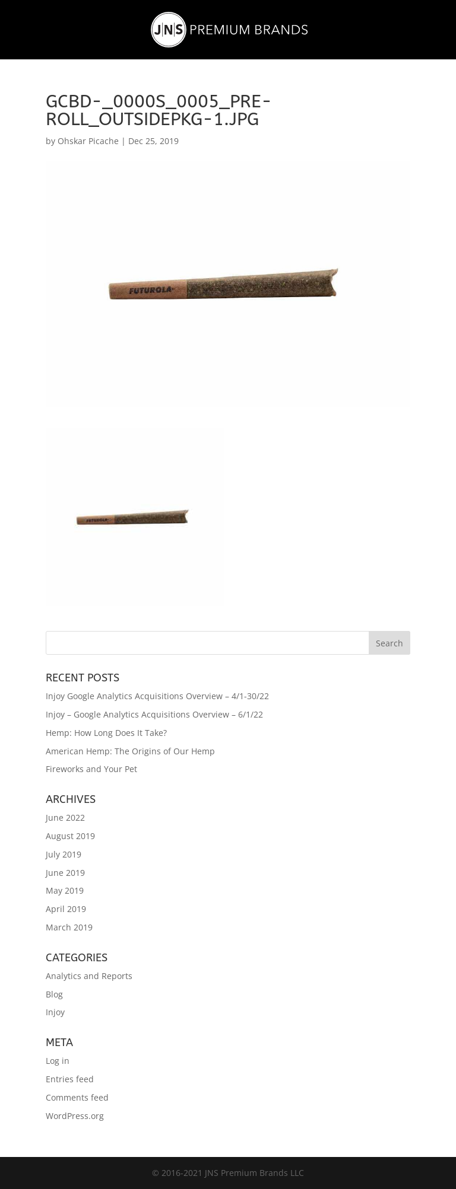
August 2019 (70, 835)
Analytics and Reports (89, 975)
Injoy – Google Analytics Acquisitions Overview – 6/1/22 (154, 714)
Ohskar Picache (88, 140)
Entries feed (70, 1079)
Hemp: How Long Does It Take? (106, 732)
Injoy (55, 1012)
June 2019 (65, 872)
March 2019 (69, 927)
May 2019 (65, 890)
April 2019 (66, 908)
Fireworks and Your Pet (91, 768)
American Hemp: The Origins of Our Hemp (130, 751)
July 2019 (63, 854)
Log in (57, 1060)
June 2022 (65, 817)
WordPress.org (75, 1115)
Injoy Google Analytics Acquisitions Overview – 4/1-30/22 (157, 696)
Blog (54, 994)
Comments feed (77, 1097)
